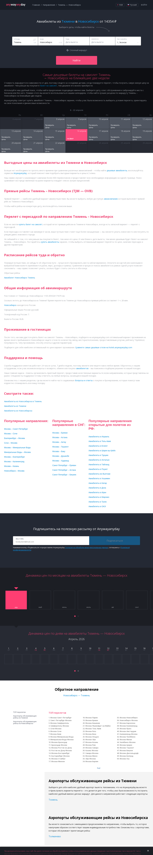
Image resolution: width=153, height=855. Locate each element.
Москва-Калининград (128, 726)
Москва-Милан (126, 739)
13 (117, 648)
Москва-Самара (91, 748)
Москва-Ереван (91, 720)
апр (16, 607)
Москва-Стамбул (58, 759)
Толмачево (55, 836)
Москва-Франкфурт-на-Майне (98, 726)
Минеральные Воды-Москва (62, 739)
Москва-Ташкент (127, 748)
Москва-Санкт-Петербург (61, 717)
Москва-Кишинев (92, 723)
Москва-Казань (91, 742)
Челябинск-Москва (127, 742)
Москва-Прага (125, 728)
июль (88, 607)
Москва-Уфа (90, 739)
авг (112, 607)
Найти (76, 60)
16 (144, 648)
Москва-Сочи (55, 731)
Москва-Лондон (92, 737)
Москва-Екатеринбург (60, 753)
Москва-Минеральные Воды (62, 737)
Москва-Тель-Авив (93, 728)
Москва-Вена (90, 734)
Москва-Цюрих (126, 745)
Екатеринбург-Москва (60, 756)
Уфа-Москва (90, 759)
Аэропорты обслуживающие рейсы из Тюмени (25, 717)
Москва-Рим (90, 745)
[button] (75, 616)
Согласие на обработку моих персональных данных (86, 547)
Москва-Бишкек (126, 750)
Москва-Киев (55, 734)
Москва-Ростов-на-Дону (61, 748)
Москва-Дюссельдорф (129, 753)
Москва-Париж (91, 717)
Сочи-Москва (55, 728)
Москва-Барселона (127, 723)
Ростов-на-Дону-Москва (61, 750)
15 (135, 648)
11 (99, 648)
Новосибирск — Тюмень (76, 695)
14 (126, 648)
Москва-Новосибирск (129, 717)
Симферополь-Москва (59, 726)
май (40, 607)
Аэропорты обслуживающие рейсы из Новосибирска (25, 722)
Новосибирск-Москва (129, 720)
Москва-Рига (90, 731)
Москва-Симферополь (59, 723)
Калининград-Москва (128, 734)
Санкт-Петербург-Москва (61, 720)
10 (90, 648)
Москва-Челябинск (127, 737)
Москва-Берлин (91, 761)
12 (108, 648)
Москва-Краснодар (59, 742)
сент (137, 607)
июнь (64, 607)
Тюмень (53, 799)
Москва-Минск (91, 756)
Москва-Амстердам (128, 731)
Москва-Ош (124, 759)
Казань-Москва (91, 750)
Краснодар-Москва (59, 745)
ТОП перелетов (19, 712)
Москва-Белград (126, 756)
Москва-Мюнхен (58, 761)
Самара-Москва (91, 753)
